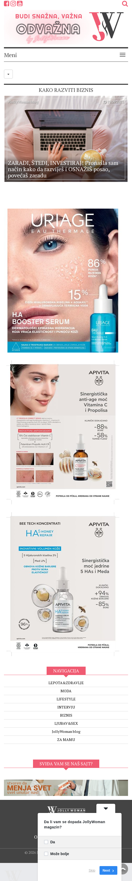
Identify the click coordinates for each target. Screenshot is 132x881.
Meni (10, 55)
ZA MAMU (66, 739)
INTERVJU (66, 707)
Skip (92, 870)
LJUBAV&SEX (66, 723)
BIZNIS (66, 715)
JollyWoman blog (66, 731)
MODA (66, 690)
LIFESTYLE (66, 698)
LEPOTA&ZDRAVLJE (66, 682)
